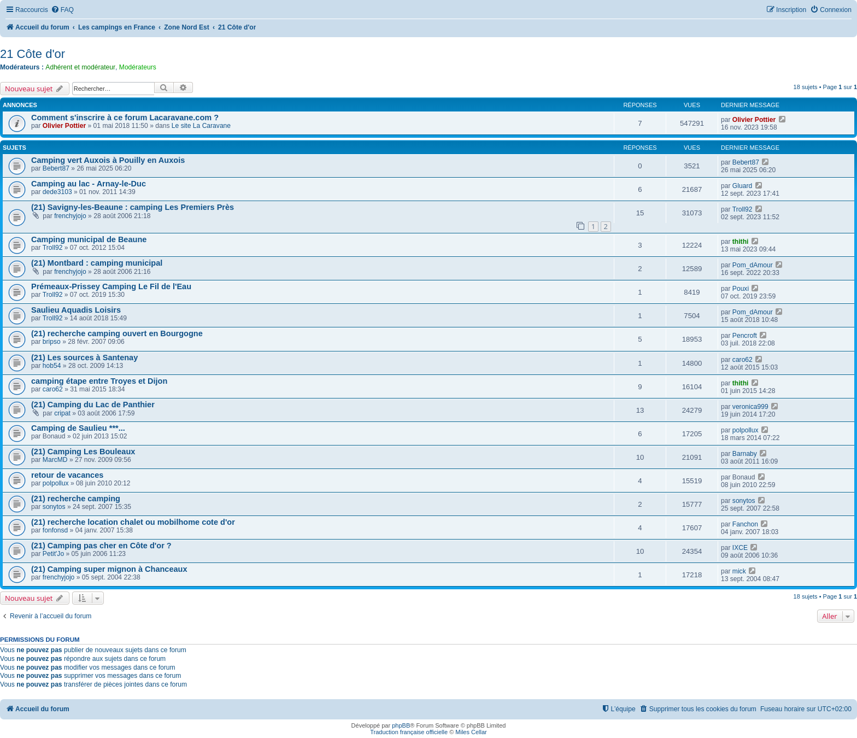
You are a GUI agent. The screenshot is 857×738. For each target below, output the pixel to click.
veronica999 (750, 407)
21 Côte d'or (32, 54)
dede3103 (57, 192)
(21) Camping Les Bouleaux (83, 451)
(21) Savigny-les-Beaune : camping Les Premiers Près (132, 207)
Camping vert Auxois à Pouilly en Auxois (108, 160)
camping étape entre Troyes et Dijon (99, 381)
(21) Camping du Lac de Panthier (93, 404)
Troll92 (742, 209)
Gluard (742, 186)
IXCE (740, 548)
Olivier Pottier (64, 126)
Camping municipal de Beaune (88, 239)
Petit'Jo (53, 554)
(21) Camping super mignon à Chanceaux (109, 569)
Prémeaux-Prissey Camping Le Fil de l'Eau (111, 286)
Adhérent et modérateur (80, 67)
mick (739, 571)
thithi (740, 241)
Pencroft (744, 335)
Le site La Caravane (201, 126)
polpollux (745, 430)
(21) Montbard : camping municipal (96, 263)
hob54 (52, 366)
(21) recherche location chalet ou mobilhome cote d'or (133, 522)
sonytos (54, 507)
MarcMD (55, 460)
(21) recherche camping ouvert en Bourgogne (117, 333)
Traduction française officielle (409, 732)
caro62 (742, 360)
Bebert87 (56, 168)
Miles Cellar (470, 732)
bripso (52, 341)
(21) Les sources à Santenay (84, 357)
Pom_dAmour (752, 265)
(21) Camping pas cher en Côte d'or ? (101, 545)
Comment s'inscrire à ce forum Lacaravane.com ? (125, 117)
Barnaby (744, 454)
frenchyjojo (70, 216)
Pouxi (740, 288)
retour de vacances (67, 475)
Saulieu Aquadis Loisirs (76, 310)
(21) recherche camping (75, 498)
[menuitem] (62, 10)
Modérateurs (137, 67)
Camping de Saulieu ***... (78, 428)
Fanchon (745, 524)
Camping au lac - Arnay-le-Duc (88, 183)
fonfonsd (55, 530)
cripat (62, 413)
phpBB (401, 725)
